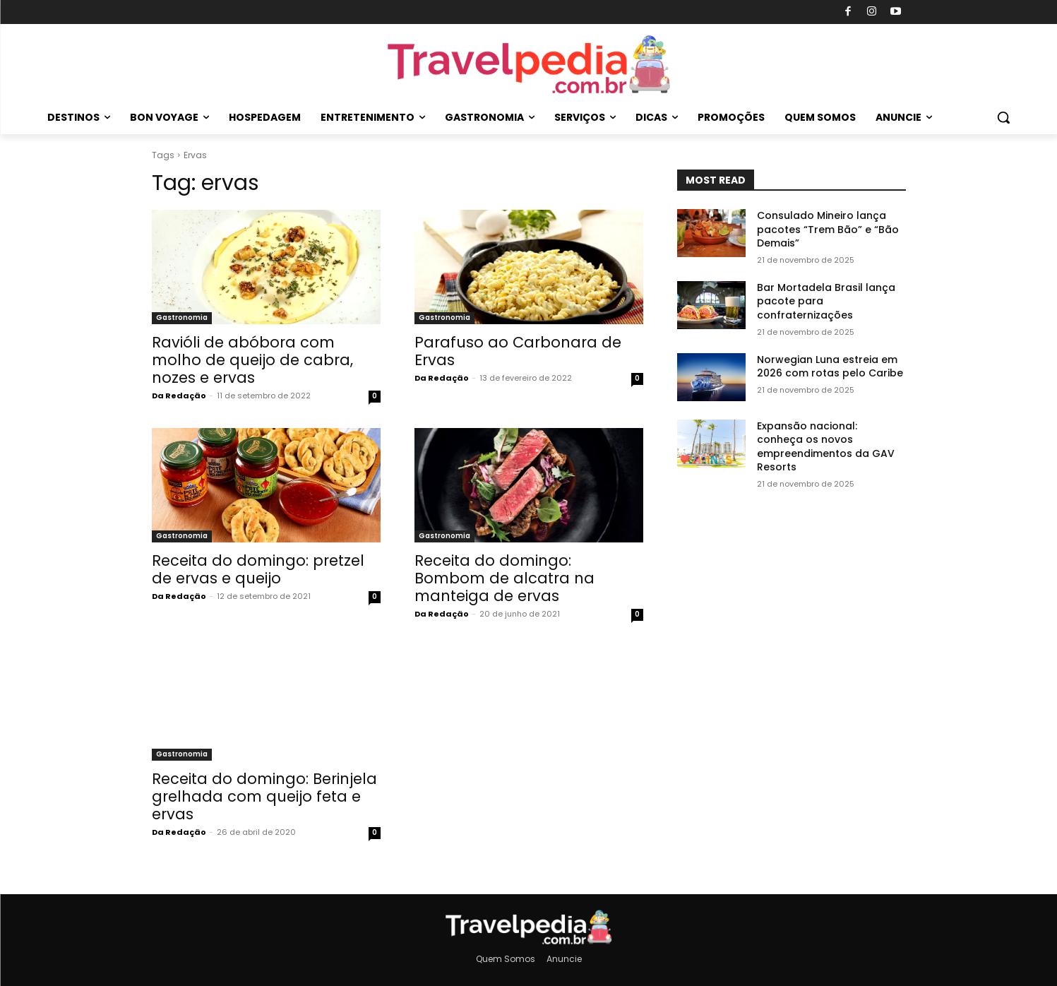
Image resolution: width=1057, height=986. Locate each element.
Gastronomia (182, 317)
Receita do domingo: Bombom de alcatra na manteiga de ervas (504, 578)
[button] (1003, 117)
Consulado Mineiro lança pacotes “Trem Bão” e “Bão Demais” (828, 229)
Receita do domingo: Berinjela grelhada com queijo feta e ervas (264, 796)
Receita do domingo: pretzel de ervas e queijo (258, 569)
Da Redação (179, 395)
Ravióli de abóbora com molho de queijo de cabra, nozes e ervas (252, 360)
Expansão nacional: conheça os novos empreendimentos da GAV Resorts (826, 447)
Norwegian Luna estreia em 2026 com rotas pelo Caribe (830, 366)
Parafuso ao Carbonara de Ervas (517, 351)
